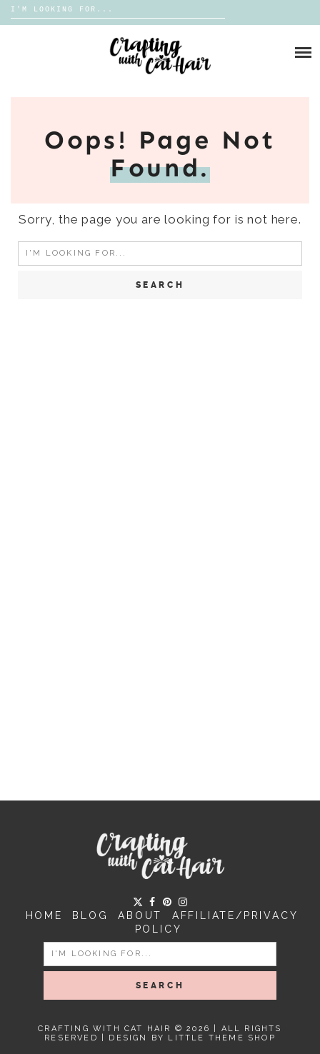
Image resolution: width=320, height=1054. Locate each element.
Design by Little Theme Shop (192, 1038)
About (140, 915)
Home (44, 915)
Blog (90, 915)
